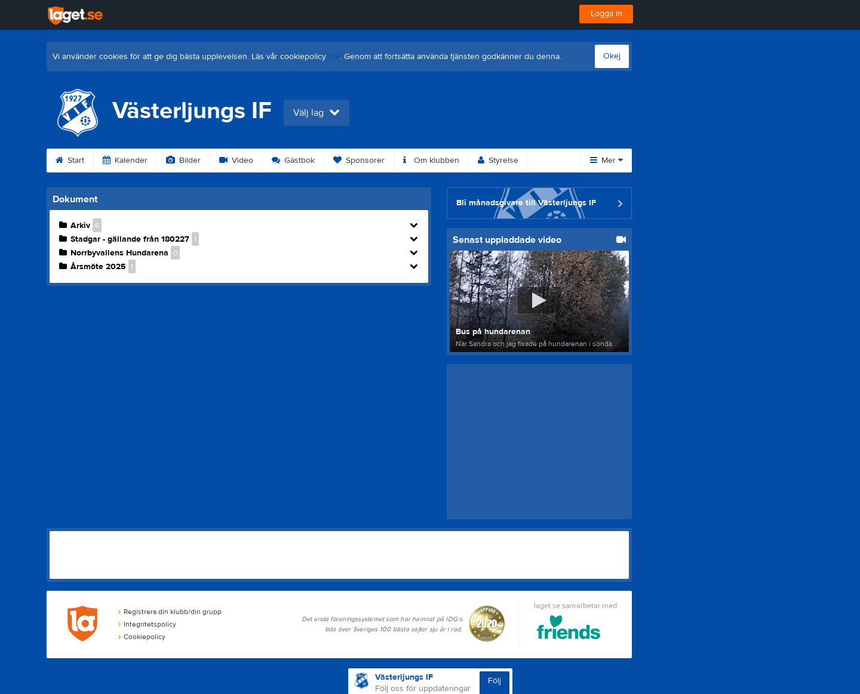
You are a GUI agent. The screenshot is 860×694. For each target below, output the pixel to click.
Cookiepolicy (141, 636)
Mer (606, 160)
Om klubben (431, 160)
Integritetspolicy (147, 624)
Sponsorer (359, 160)
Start (70, 160)
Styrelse (498, 160)
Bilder (183, 160)
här (334, 56)
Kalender (125, 160)
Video (236, 160)
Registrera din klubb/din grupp (170, 611)
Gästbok (293, 160)
